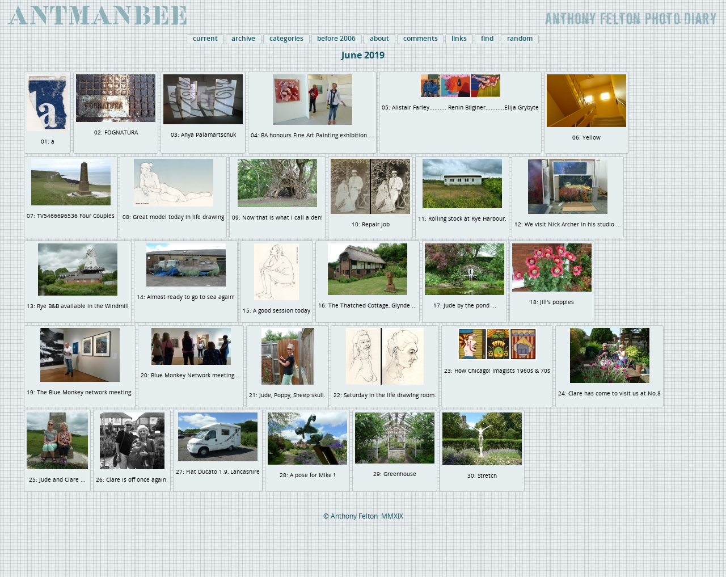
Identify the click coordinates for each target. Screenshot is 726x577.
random (520, 38)
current (205, 38)
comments (420, 38)
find (487, 38)
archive (243, 38)
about (379, 38)
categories (286, 38)
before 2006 (336, 38)
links (459, 38)
